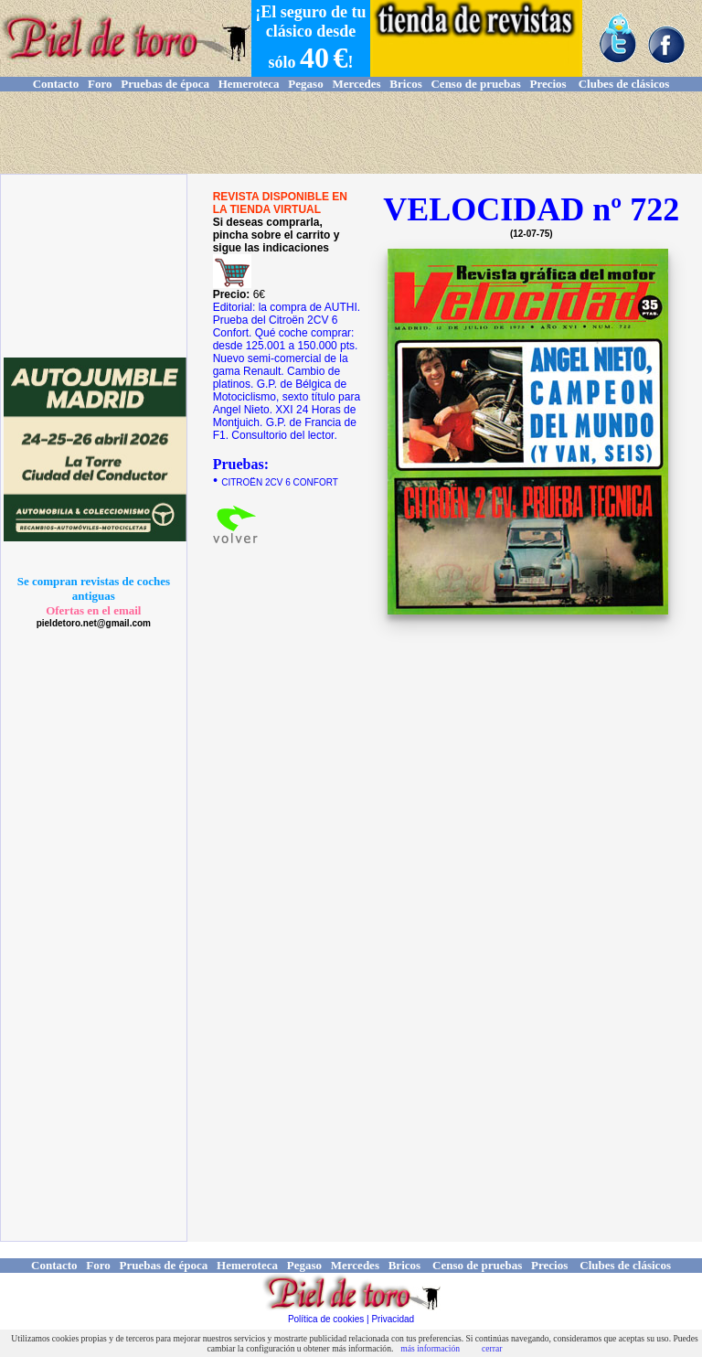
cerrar (492, 1348)
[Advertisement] (351, 132)
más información (430, 1348)
